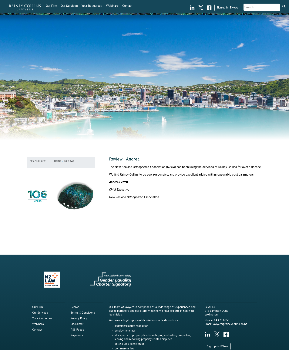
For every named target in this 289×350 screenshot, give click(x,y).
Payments (77, 335)
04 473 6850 (221, 320)
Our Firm (51, 6)
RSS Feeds (77, 329)
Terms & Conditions (83, 312)
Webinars (112, 6)
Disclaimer (77, 324)
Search (75, 307)
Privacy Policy (79, 318)
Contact (127, 6)
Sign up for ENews (227, 7)
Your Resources (92, 6)
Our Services (69, 6)
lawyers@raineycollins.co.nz (230, 324)
